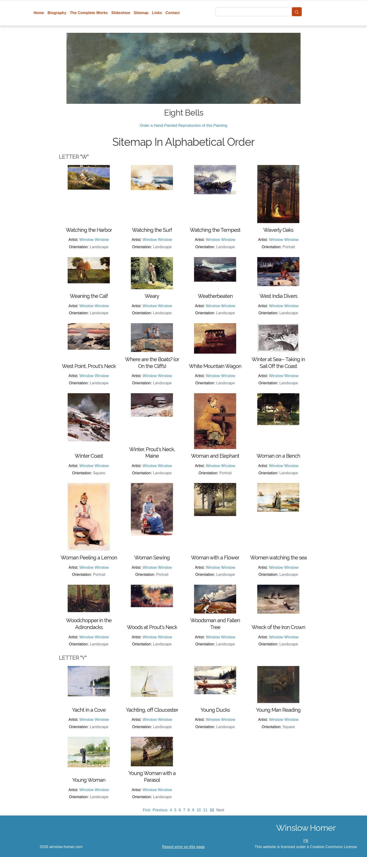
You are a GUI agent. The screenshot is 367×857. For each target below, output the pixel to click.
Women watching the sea (278, 557)
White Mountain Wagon (215, 366)
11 (205, 810)
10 (199, 810)
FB (305, 841)
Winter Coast (89, 456)
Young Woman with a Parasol (152, 776)
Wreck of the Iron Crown (278, 627)
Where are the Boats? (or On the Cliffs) (152, 362)
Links (157, 13)
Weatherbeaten (215, 296)
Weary (152, 296)
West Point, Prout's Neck (89, 366)
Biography (57, 13)
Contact (172, 13)
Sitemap (141, 13)
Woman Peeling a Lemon (89, 557)
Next (220, 810)
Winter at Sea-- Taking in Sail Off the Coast (278, 362)
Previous (160, 810)
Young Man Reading (278, 710)
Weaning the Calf (89, 296)
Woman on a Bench (278, 456)
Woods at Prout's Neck (152, 627)
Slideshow (120, 13)
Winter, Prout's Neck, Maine (152, 452)
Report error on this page (183, 847)
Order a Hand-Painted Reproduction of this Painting (183, 125)
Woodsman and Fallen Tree (215, 623)
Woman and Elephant (215, 456)
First (146, 810)
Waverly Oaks (278, 230)
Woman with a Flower (215, 557)
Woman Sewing (152, 557)
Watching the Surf (152, 230)
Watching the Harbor (89, 230)
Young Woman (88, 780)
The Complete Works (89, 13)
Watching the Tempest (215, 230)
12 (212, 810)
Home (38, 13)
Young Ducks (215, 710)
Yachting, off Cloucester (152, 710)
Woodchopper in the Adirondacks (88, 623)
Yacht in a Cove (89, 710)
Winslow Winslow (94, 240)
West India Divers (278, 296)
